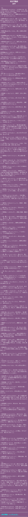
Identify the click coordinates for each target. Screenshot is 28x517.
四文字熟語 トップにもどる (9, 514)
